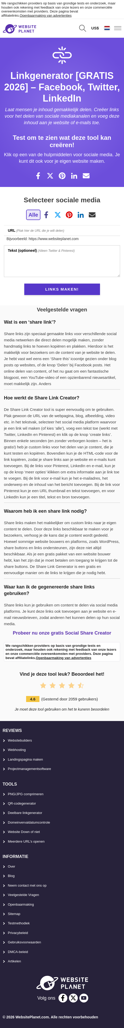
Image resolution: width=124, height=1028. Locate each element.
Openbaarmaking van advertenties (46, 15)
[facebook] (62, 998)
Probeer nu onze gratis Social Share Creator (62, 633)
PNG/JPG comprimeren (26, 794)
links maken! (62, 289)
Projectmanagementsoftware (29, 769)
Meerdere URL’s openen (26, 841)
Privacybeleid (18, 933)
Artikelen (14, 961)
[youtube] (83, 998)
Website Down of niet (24, 832)
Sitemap (14, 914)
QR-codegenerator (22, 803)
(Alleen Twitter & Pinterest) (41, 250)
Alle (33, 215)
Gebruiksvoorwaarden (24, 942)
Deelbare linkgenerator (25, 813)
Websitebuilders (20, 740)
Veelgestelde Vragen (23, 895)
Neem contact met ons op (27, 885)
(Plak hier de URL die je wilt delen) (36, 230)
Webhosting (17, 750)
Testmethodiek (19, 923)
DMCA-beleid (18, 952)
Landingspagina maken (25, 759)
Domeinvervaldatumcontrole (29, 822)
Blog (11, 876)
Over (11, 866)
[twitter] (73, 998)
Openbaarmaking (21, 904)
